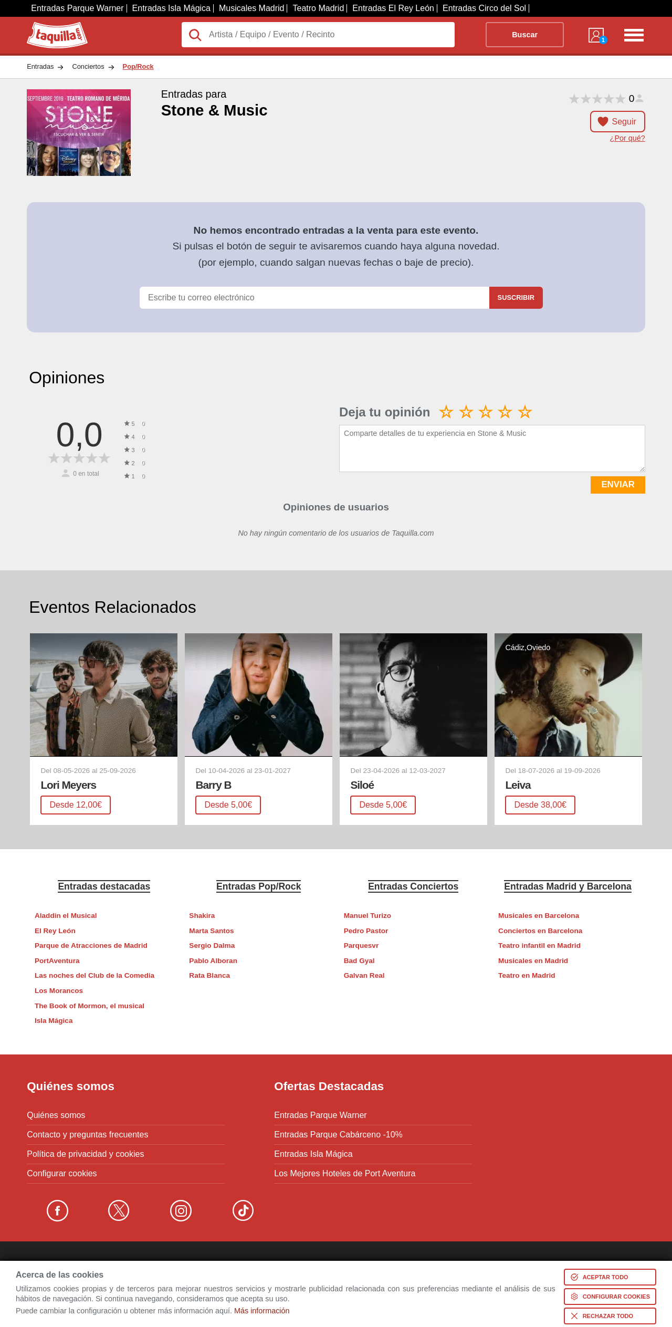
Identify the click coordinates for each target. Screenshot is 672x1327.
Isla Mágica (54, 1021)
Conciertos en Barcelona (540, 931)
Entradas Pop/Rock (258, 886)
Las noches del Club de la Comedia (94, 975)
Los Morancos (59, 991)
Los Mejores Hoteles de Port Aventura (344, 1173)
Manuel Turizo (367, 916)
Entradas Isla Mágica (171, 8)
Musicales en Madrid (533, 961)
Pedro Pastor (366, 931)
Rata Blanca (209, 975)
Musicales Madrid (251, 8)
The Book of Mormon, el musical (89, 1006)
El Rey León (55, 931)
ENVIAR (617, 484)
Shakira (202, 916)
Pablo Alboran (213, 961)
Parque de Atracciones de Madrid (91, 945)
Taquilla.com (50, 26)
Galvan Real (364, 975)
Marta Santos (211, 931)
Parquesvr (361, 945)
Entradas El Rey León (393, 8)
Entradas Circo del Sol (484, 8)
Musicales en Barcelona (538, 916)
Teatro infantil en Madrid (539, 945)
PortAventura (57, 961)
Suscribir (516, 297)
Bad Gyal (359, 961)
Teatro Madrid (318, 8)
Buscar (525, 34)
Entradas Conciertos (413, 886)
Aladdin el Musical (66, 916)
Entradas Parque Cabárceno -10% (338, 1135)
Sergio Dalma (212, 945)
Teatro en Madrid (526, 975)
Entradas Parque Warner (77, 8)
